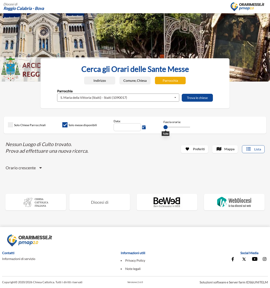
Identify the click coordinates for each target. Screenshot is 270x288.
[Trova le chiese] (197, 98)
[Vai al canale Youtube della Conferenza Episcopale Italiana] (254, 259)
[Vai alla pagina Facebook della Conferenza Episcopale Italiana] (234, 259)
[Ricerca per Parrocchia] (170, 80)
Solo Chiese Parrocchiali (27, 124)
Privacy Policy (135, 260)
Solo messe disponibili (79, 124)
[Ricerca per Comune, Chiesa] (135, 80)
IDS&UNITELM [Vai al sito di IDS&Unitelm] (257, 282)
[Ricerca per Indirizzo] (99, 80)
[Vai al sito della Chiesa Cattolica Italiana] (35, 202)
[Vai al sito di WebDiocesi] (234, 202)
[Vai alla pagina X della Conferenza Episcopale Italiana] (244, 259)
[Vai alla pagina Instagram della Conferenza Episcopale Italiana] (265, 259)
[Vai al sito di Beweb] (167, 202)
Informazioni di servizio (18, 259)
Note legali (133, 269)
